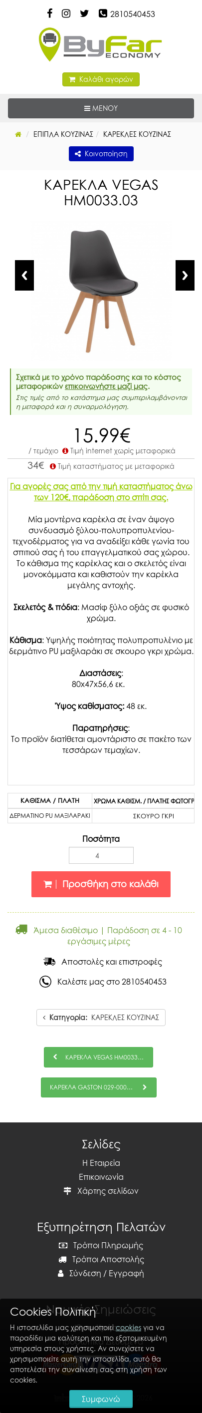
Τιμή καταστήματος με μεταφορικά (111, 466)
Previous (24, 275)
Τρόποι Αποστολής (101, 1259)
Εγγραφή (126, 1273)
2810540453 (132, 14)
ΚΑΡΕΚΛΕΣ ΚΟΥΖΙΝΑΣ (101, 1017)
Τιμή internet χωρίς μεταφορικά (118, 450)
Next (185, 275)
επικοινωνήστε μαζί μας (106, 385)
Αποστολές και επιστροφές (102, 962)
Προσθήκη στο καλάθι (101, 884)
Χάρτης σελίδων (101, 1191)
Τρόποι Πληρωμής (101, 1245)
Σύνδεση (79, 1273)
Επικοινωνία (101, 1177)
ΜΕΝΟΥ (131, 107)
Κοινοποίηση (101, 153)
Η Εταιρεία (101, 1163)
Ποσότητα (101, 839)
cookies (128, 1327)
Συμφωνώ (101, 1399)
